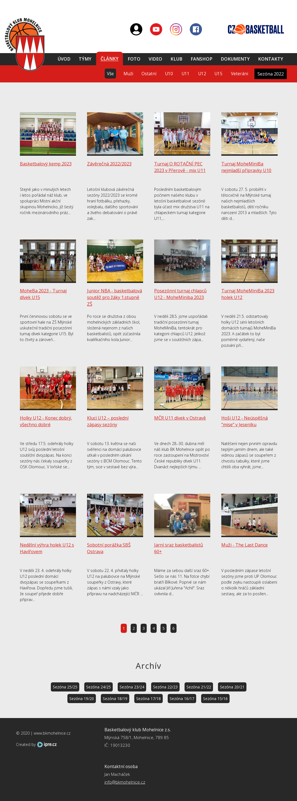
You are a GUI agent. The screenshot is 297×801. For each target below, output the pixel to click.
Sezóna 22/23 (165, 687)
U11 (186, 74)
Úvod (64, 59)
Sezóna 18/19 (115, 698)
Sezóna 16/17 (182, 698)
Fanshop (201, 59)
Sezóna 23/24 (132, 687)
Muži (128, 74)
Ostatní (148, 74)
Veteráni (239, 74)
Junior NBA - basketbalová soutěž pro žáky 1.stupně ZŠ (114, 297)
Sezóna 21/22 (198, 687)
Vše (110, 74)
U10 (169, 74)
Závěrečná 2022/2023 (109, 164)
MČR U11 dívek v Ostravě (180, 418)
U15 (218, 74)
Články (110, 59)
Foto (134, 59)
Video (155, 59)
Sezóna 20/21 (232, 687)
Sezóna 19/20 (81, 698)
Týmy (85, 59)
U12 (202, 74)
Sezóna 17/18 (148, 698)
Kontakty (270, 59)
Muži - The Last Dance (244, 545)
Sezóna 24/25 (98, 687)
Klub (176, 59)
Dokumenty (235, 59)
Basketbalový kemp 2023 (46, 164)
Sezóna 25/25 (65, 687)
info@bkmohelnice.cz (124, 782)
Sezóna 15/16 (215, 698)
